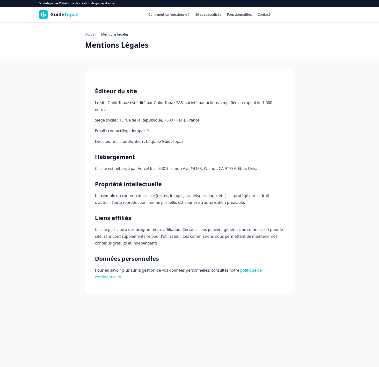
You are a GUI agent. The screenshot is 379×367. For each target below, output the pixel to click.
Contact (264, 14)
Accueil (90, 34)
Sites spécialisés (208, 14)
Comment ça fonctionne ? (169, 14)
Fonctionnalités (239, 14)
